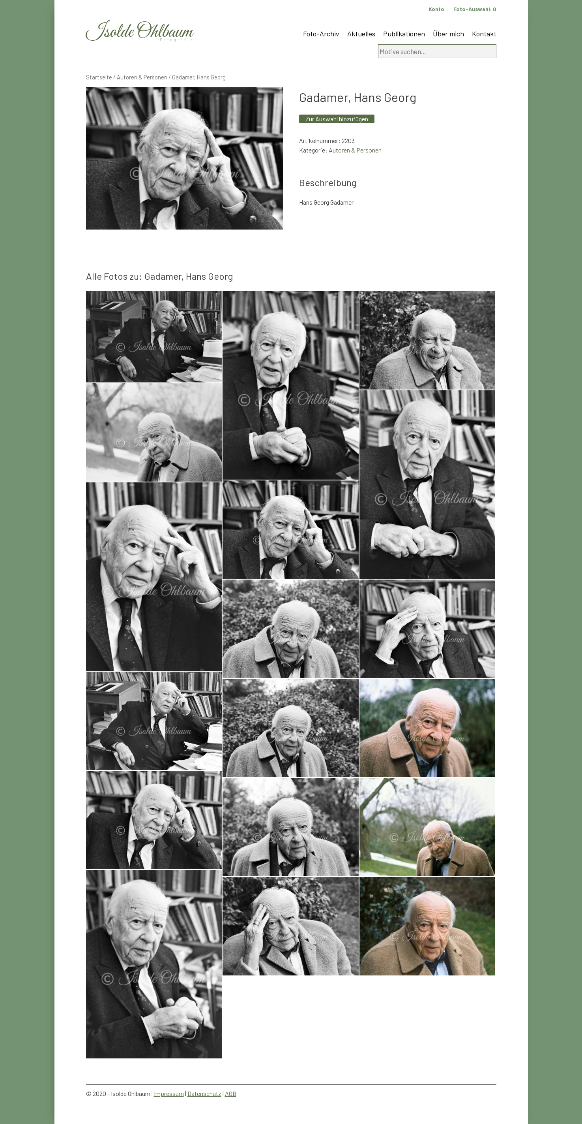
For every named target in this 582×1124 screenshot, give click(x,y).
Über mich (448, 34)
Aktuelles (361, 34)
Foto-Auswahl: (474, 9)
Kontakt (484, 34)
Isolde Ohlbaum (139, 32)
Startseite (99, 77)
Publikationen (404, 34)
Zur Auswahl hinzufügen (336, 118)
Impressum (169, 1093)
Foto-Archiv (321, 34)
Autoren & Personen (142, 77)
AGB (230, 1093)
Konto (436, 9)
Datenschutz (204, 1093)
